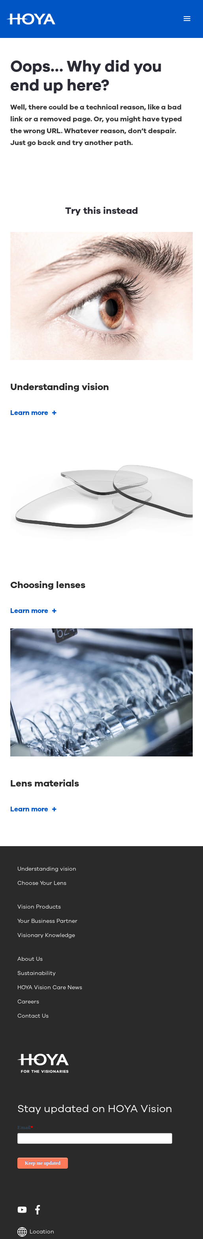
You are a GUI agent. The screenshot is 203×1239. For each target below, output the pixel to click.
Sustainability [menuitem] (36, 973)
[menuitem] (23, 1209)
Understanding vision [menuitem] (46, 869)
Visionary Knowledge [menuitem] (46, 935)
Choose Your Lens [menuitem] (41, 883)
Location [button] (35, 1232)
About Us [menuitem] (30, 959)
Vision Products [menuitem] (39, 907)
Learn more (29, 412)
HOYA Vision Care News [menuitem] (49, 987)
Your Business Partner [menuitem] (47, 921)
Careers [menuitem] (28, 1001)
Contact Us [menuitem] (33, 1016)
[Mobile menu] (187, 18)
